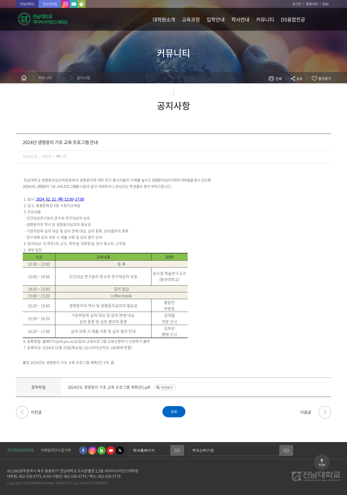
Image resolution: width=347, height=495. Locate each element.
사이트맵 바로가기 (320, 19)
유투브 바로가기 (111, 450)
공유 (299, 78)
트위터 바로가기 (120, 450)
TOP (321, 465)
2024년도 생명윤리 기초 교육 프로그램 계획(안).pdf (109, 387)
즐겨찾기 (324, 78)
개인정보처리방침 (20, 450)
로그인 (297, 3)
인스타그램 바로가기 (92, 450)
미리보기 (167, 387)
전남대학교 (27, 4)
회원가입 (312, 3)
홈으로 (24, 77)
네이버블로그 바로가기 (101, 450)
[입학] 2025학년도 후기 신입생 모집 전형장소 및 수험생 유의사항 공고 (22, 412)
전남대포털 (50, 4)
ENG (325, 3)
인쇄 (278, 78)
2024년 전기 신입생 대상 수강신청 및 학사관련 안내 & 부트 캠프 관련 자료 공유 (325, 412)
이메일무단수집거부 (56, 450)
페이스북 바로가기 (83, 450)
